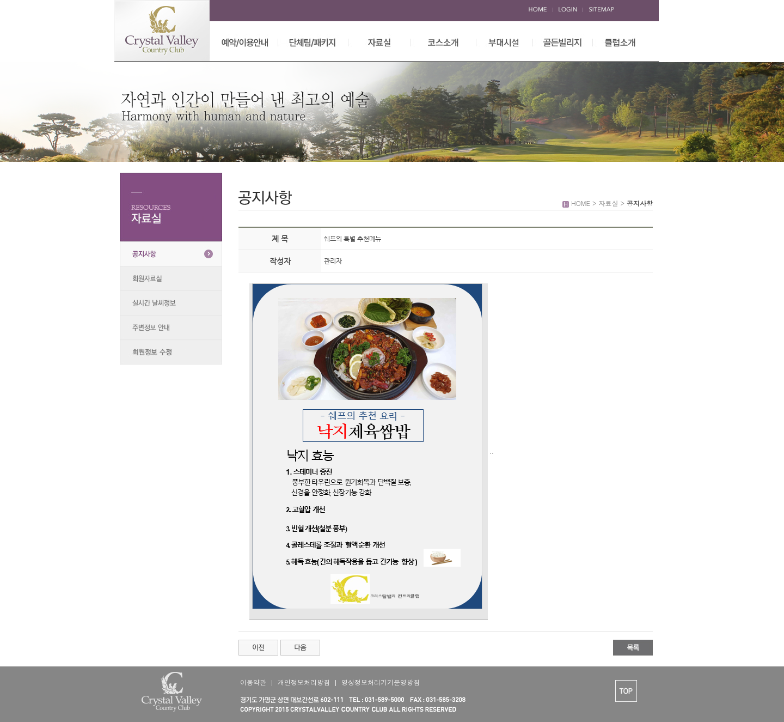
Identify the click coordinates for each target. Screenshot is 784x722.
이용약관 (253, 682)
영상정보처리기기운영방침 (380, 682)
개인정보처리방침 (304, 682)
